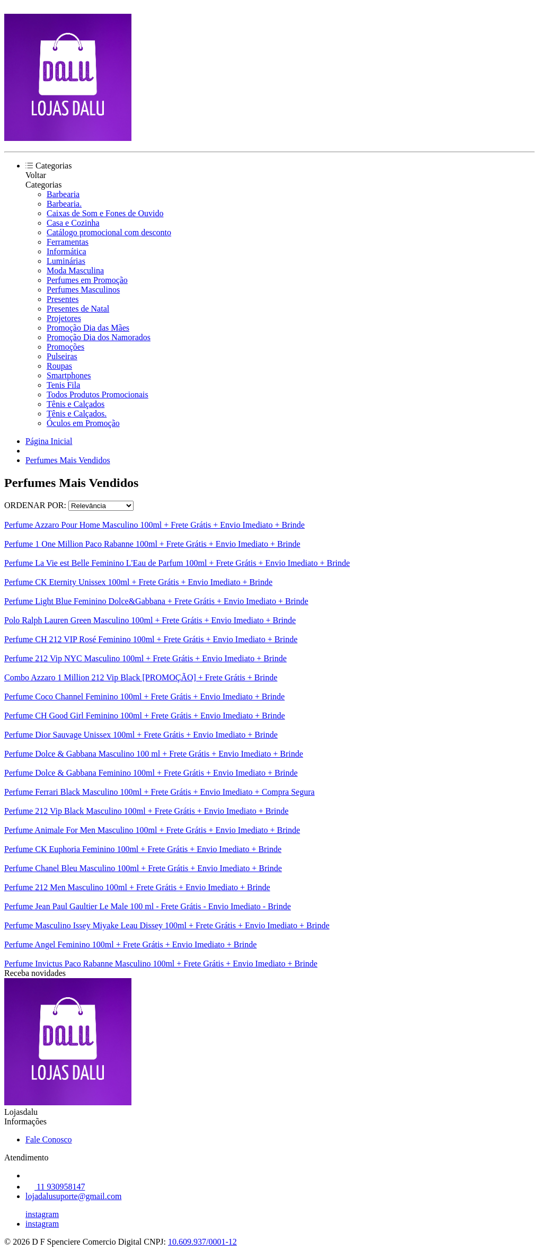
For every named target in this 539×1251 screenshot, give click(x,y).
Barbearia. (64, 203)
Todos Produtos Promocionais (97, 394)
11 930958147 (55, 1186)
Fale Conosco (48, 1139)
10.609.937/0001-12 (202, 1241)
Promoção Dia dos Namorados (99, 337)
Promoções (65, 346)
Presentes (62, 299)
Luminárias (66, 260)
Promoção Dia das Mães (88, 327)
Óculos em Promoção (83, 423)
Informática (66, 251)
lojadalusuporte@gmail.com (73, 1196)
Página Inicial (48, 441)
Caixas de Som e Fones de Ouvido (105, 213)
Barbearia (63, 194)
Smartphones (69, 375)
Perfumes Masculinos (83, 289)
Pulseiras (62, 356)
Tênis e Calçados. (77, 413)
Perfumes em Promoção (87, 280)
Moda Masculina (75, 270)
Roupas (59, 365)
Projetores (64, 318)
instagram (42, 1214)
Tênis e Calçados (75, 404)
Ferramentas (68, 241)
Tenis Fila (63, 384)
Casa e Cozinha (73, 222)
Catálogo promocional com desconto (109, 232)
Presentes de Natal (78, 308)
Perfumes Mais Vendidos (67, 460)
